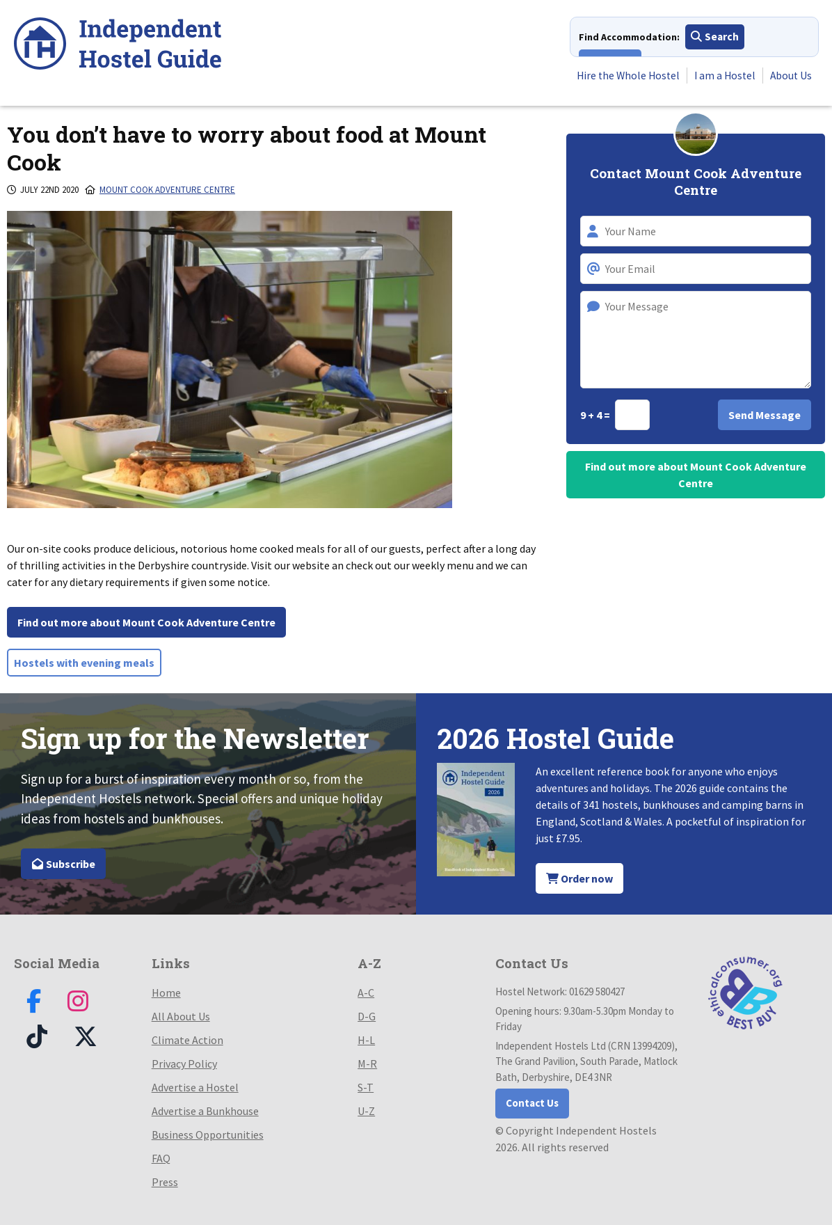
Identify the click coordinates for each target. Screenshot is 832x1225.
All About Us (181, 1016)
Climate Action (187, 1040)
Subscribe (63, 864)
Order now (579, 878)
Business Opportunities (208, 1134)
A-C (366, 992)
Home (166, 992)
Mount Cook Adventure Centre (167, 190)
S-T (366, 1087)
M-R (367, 1063)
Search (714, 38)
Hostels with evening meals (84, 663)
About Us (789, 76)
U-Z (366, 1111)
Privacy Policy (184, 1063)
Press (165, 1182)
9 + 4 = (596, 415)
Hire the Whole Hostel (622, 76)
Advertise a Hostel (195, 1087)
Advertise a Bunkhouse (205, 1111)
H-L (366, 1040)
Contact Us (532, 1102)
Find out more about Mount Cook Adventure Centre (146, 622)
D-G (367, 1016)
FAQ (161, 1158)
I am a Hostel (721, 76)
